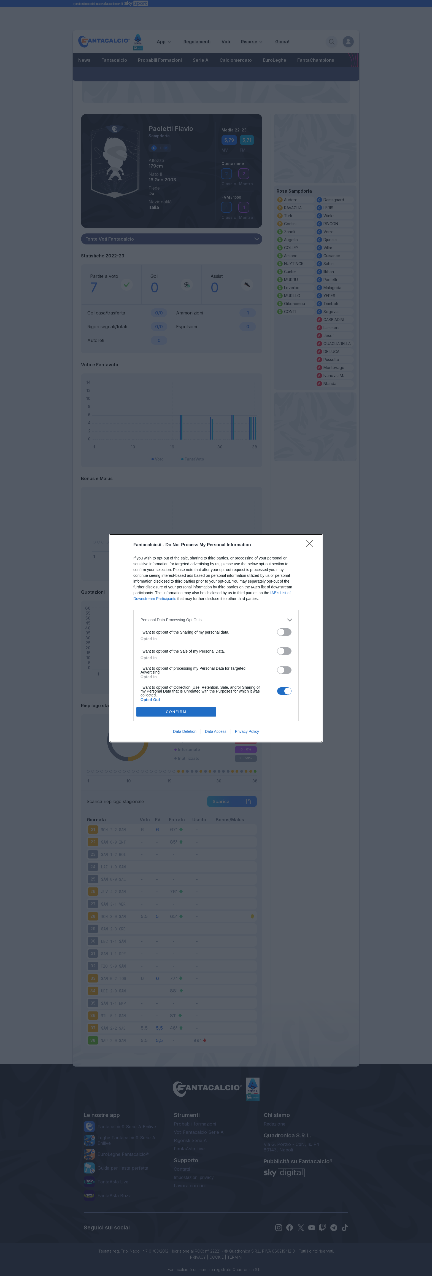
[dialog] (216, 638)
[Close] (311, 545)
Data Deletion (184, 731)
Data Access (215, 731)
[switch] (284, 632)
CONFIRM (176, 712)
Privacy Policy (247, 731)
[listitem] (216, 620)
